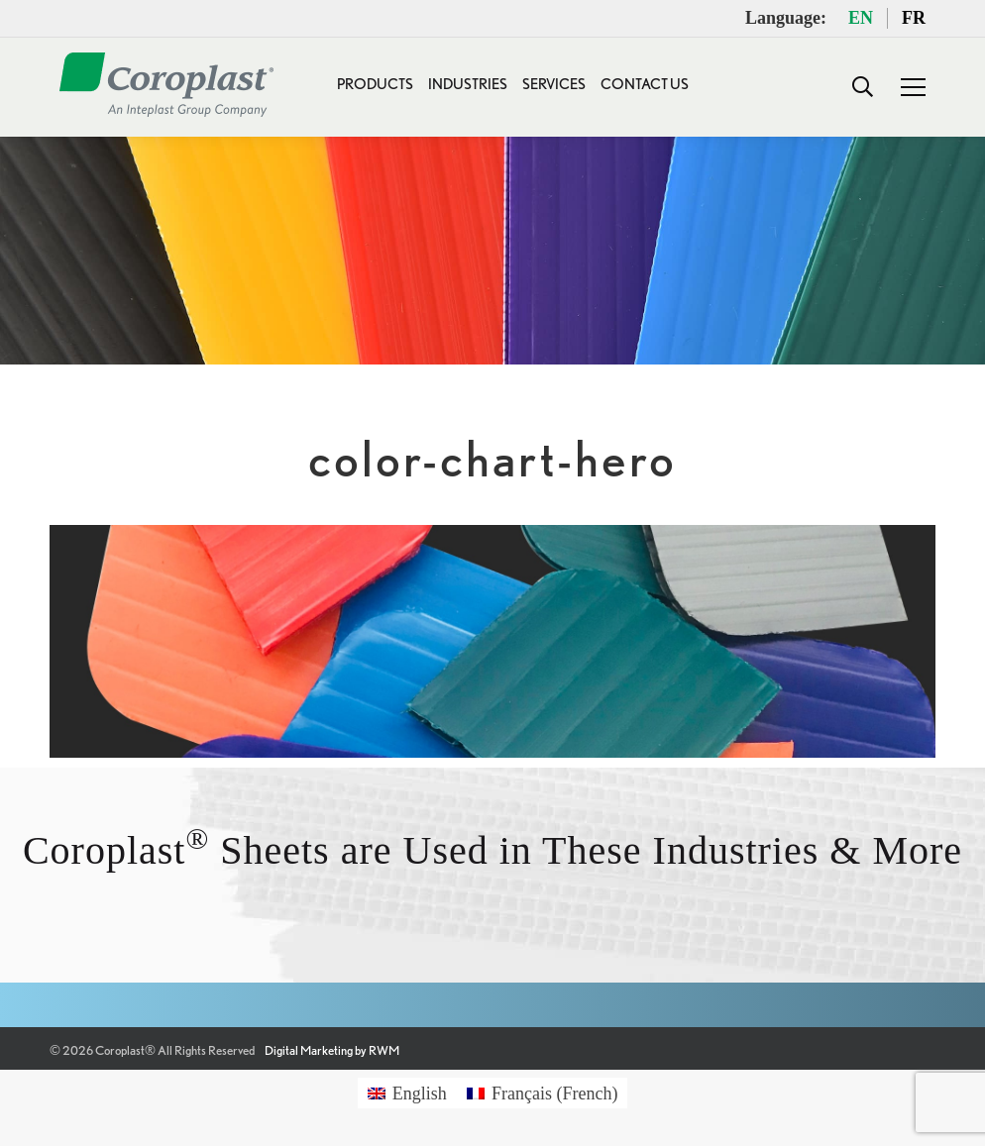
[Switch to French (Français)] (542, 1093)
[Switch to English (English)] (407, 1093)
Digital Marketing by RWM (332, 1050)
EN (860, 18)
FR (914, 18)
